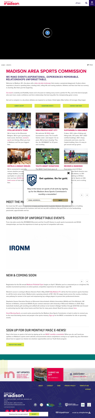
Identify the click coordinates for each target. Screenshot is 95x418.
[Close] (68, 173)
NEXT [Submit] (60, 200)
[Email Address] (39, 200)
